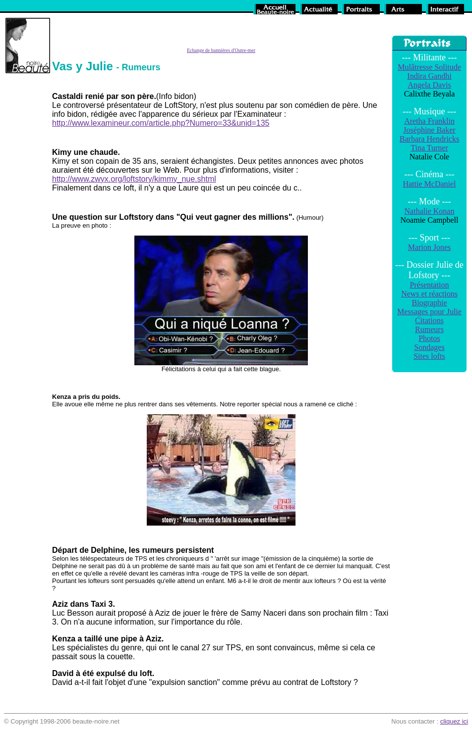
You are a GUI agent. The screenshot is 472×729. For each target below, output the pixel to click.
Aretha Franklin (429, 121)
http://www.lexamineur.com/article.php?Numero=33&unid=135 (160, 123)
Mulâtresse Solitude (429, 67)
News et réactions (429, 294)
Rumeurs (429, 329)
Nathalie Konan (430, 211)
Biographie (429, 302)
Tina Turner (429, 148)
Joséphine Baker (429, 130)
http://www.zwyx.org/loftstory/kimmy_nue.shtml (134, 179)
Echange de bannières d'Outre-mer (221, 50)
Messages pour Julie (429, 311)
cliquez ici (454, 721)
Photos (429, 338)
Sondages (429, 347)
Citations (429, 320)
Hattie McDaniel (429, 184)
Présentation (429, 285)
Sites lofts (429, 356)
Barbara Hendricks (429, 139)
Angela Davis (429, 85)
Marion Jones (429, 247)
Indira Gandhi (429, 76)
